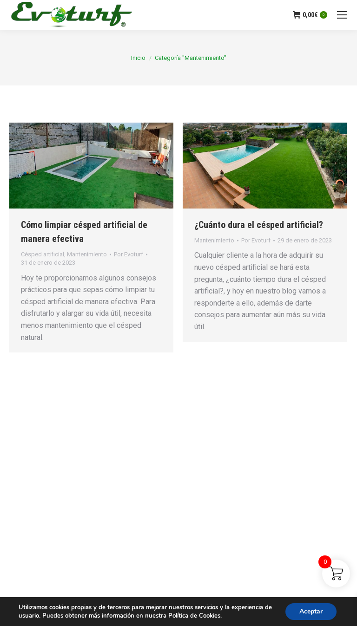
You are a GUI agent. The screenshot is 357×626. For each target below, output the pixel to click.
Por (128, 254)
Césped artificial (42, 254)
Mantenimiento (87, 254)
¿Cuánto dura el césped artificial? (258, 224)
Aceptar (311, 611)
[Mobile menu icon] (342, 14)
